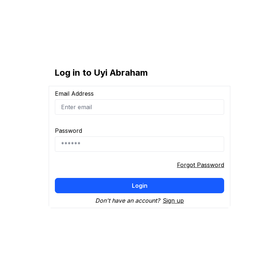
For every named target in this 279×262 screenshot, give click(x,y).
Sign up (173, 200)
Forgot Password (200, 164)
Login (139, 185)
